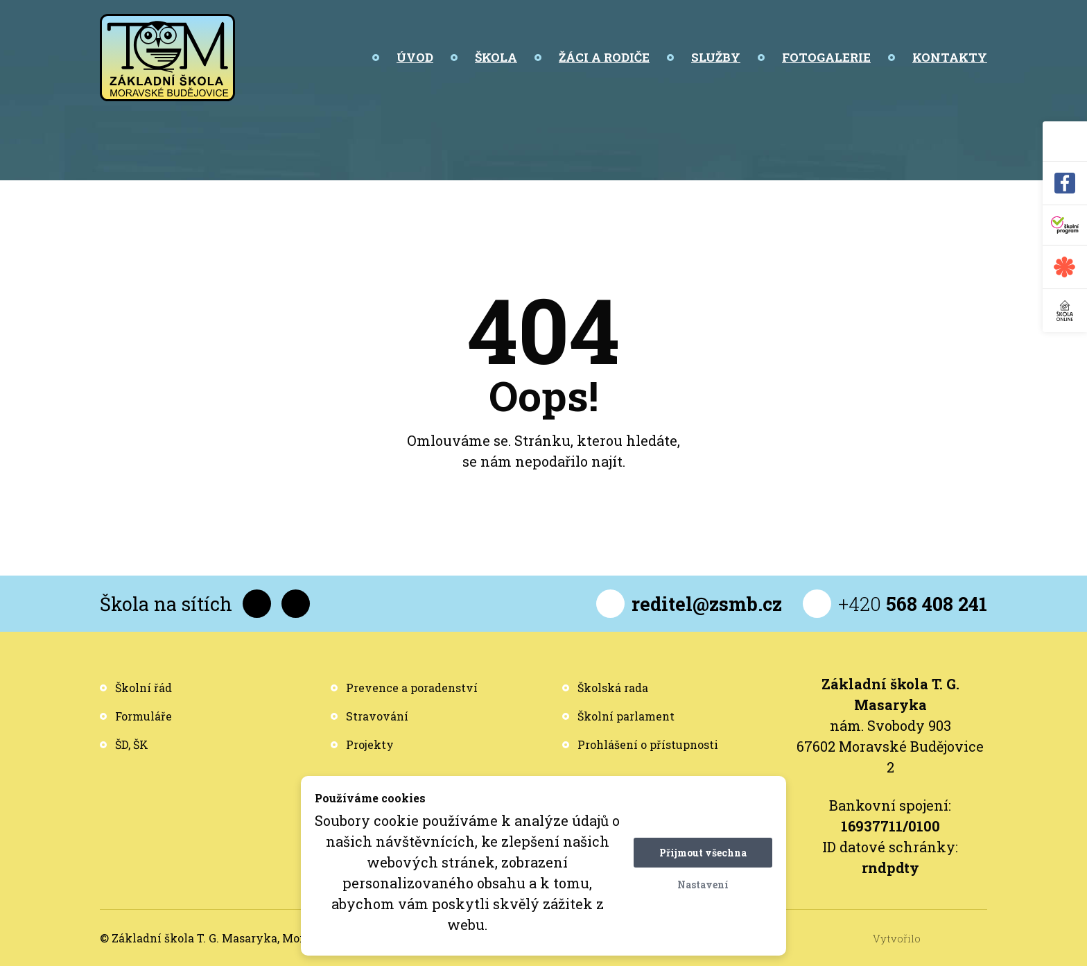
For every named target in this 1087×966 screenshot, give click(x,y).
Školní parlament (626, 716)
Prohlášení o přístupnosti (647, 744)
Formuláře (143, 716)
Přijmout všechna (703, 852)
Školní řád (143, 687)
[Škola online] (1065, 310)
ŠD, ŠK (131, 744)
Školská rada (612, 687)
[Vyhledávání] (1065, 141)
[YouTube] (295, 603)
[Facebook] (1065, 183)
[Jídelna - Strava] (1065, 267)
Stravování (377, 716)
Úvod (415, 57)
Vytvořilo (930, 938)
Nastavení (703, 884)
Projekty (370, 744)
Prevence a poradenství (412, 687)
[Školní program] (1065, 225)
